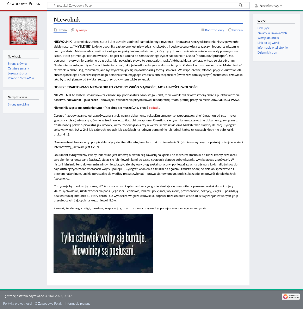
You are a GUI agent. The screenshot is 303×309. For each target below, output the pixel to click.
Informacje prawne (77, 303)
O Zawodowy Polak (48, 303)
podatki (154, 107)
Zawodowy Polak (23, 3)
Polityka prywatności (17, 303)
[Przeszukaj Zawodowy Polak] (148, 5)
